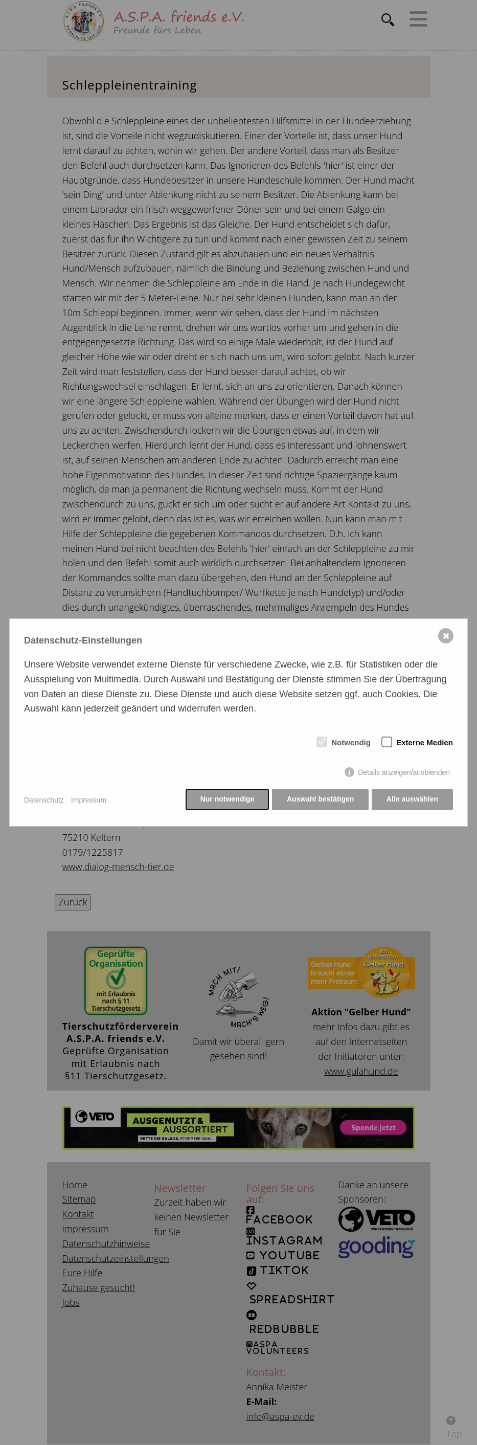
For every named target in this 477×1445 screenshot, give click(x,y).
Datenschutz (44, 800)
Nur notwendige (226, 800)
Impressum (88, 800)
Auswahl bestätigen (319, 800)
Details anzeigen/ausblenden (404, 773)
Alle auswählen (412, 800)
